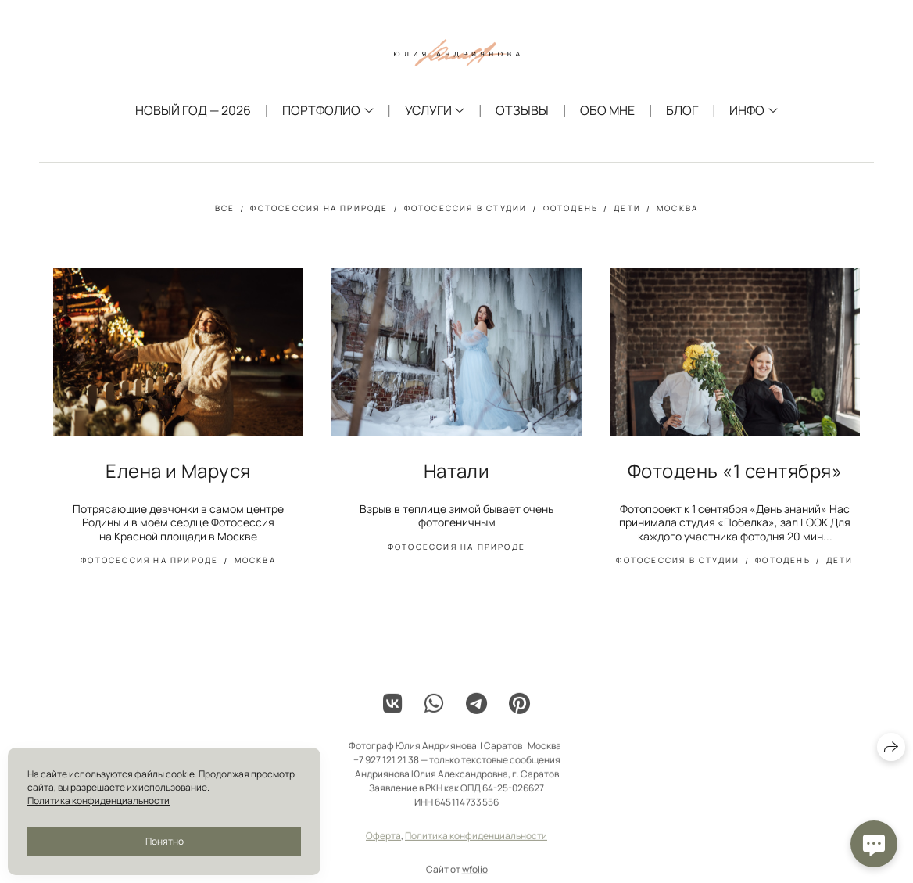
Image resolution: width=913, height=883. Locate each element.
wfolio (475, 875)
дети (627, 208)
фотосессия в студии (466, 208)
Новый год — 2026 (193, 110)
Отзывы (522, 110)
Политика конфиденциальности (476, 842)
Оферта (383, 842)
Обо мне (607, 110)
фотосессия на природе (319, 208)
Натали (457, 470)
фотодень (571, 208)
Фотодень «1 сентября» (735, 470)
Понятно (164, 841)
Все (225, 208)
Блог (682, 110)
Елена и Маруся (178, 470)
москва (677, 208)
